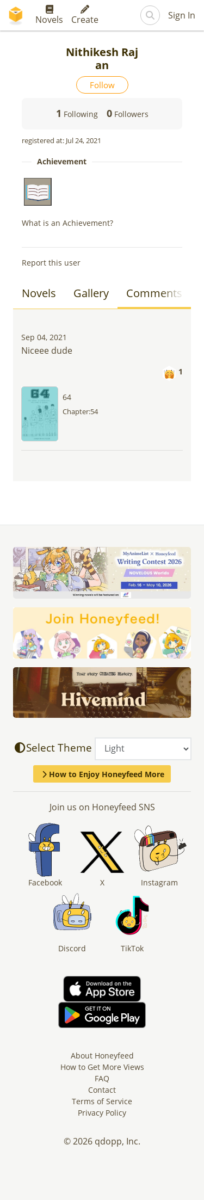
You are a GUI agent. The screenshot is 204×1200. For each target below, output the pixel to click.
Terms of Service (102, 1101)
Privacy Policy (102, 1112)
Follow (102, 84)
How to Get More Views (102, 1067)
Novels (49, 15)
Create (84, 15)
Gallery (91, 293)
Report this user (51, 262)
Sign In (181, 15)
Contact (102, 1090)
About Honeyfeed (102, 1055)
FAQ (102, 1078)
